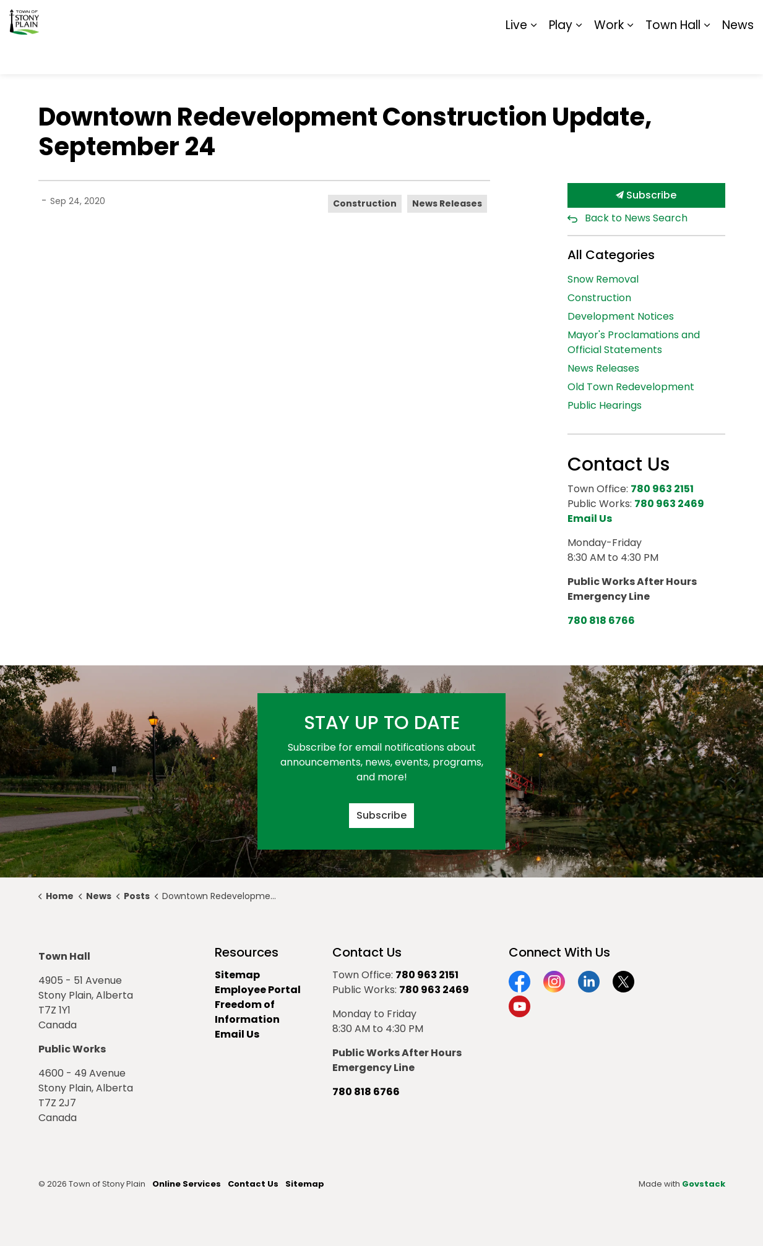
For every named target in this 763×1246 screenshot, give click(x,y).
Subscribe (646, 195)
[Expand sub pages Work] (630, 55)
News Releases (447, 203)
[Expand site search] (741, 18)
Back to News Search (636, 218)
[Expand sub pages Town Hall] (706, 55)
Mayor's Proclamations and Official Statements (633, 342)
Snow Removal (603, 279)
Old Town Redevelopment (630, 387)
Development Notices (620, 316)
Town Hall (672, 55)
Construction (365, 203)
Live (516, 55)
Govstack (703, 1184)
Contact (602, 18)
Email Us (237, 1034)
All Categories (611, 254)
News (738, 55)
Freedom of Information (247, 1011)
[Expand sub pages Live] (533, 55)
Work (609, 55)
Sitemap (700, 18)
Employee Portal (258, 990)
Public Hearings (604, 405)
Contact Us (253, 1184)
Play (560, 55)
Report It (651, 18)
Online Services (186, 1184)
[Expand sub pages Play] (578, 55)
